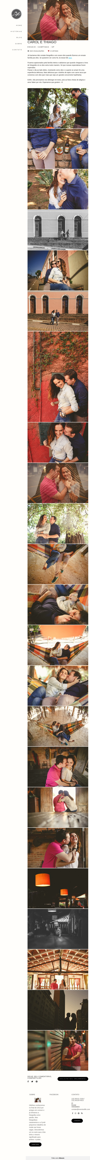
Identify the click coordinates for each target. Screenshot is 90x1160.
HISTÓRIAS (16, 31)
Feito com (57, 1158)
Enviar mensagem (75, 1105)
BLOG (19, 37)
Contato (77, 1120)
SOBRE (18, 43)
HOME (19, 25)
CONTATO (17, 50)
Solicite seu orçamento (73, 1079)
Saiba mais (35, 1144)
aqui (70, 58)
